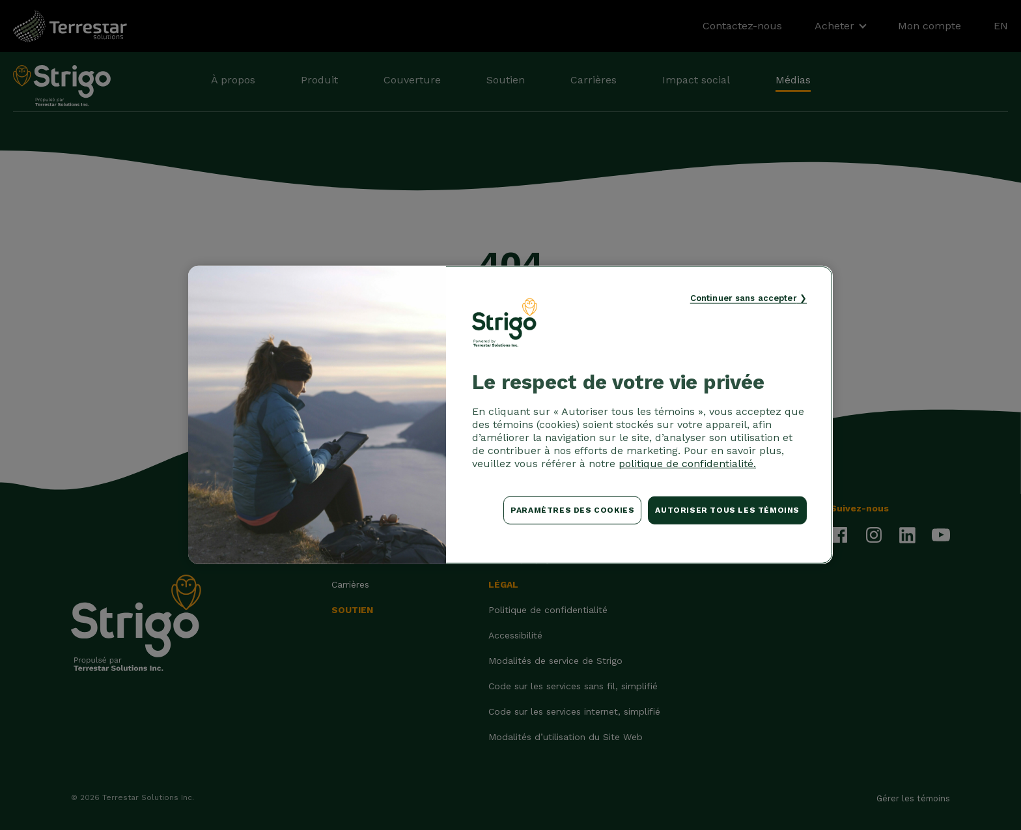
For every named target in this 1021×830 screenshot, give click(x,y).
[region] (510, 415)
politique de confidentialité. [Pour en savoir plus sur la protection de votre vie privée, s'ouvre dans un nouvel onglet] (687, 463)
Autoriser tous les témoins (727, 510)
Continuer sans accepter (743, 298)
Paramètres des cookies (572, 510)
